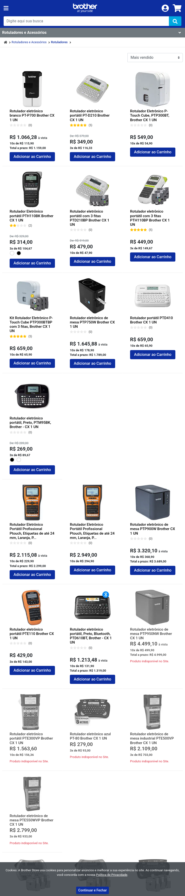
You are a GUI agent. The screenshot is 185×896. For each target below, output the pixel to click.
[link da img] (85, 8)
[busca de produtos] (86, 21)
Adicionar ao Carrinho (32, 156)
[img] (175, 21)
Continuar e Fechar (92, 890)
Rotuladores (59, 42)
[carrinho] (177, 8)
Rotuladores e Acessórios (29, 42)
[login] (165, 8)
